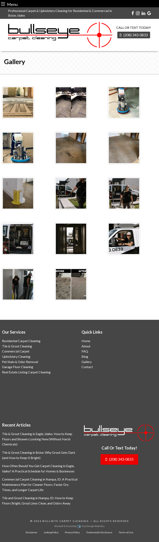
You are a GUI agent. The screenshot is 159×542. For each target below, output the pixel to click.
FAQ (85, 351)
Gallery (87, 362)
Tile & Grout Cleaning (17, 346)
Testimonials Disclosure (99, 532)
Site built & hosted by (79, 526)
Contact (87, 367)
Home (86, 341)
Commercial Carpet (15, 351)
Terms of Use (126, 532)
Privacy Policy (72, 532)
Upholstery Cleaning (16, 356)
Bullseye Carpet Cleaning (65, 521)
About (86, 346)
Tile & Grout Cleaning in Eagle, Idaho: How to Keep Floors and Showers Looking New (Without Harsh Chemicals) (37, 439)
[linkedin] (143, 13)
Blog (85, 356)
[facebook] (132, 13)
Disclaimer (31, 532)
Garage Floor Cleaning (17, 367)
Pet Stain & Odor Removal (20, 362)
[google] (149, 13)
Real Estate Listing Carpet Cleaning (26, 372)
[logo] (119, 433)
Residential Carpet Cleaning (21, 341)
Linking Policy (51, 532)
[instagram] (138, 13)
